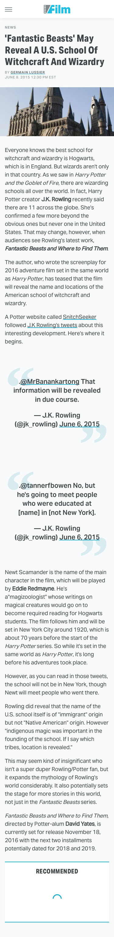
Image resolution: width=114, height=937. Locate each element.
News (10, 27)
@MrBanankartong (49, 381)
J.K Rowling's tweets (52, 325)
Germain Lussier (28, 72)
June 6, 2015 (79, 424)
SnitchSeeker (79, 316)
